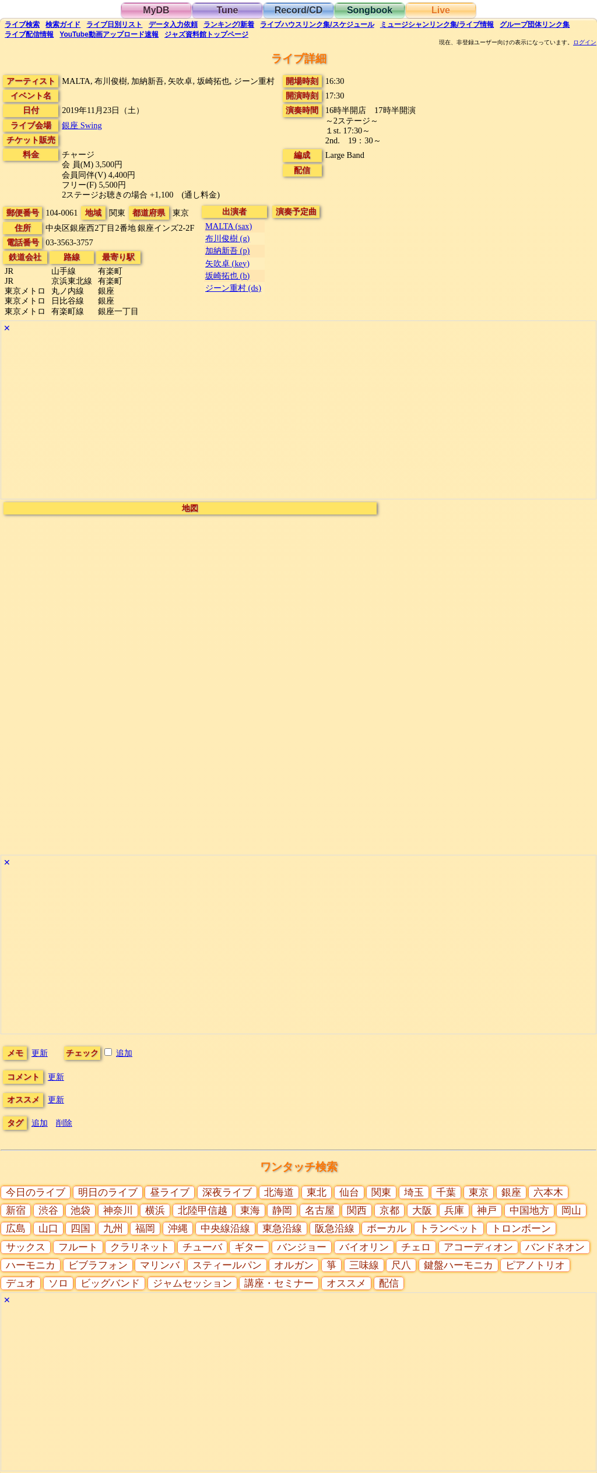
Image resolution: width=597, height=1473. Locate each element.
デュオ (21, 1283)
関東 (381, 1192)
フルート (78, 1247)
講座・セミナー (279, 1283)
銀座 (511, 1192)
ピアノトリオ (535, 1265)
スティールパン (227, 1265)
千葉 (446, 1192)
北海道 (279, 1192)
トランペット (449, 1228)
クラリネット (140, 1247)
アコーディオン (478, 1247)
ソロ (58, 1283)
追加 (124, 1053)
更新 (39, 1053)
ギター (249, 1247)
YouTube (109, 34)
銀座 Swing (81, 125)
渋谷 (48, 1210)
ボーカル (386, 1228)
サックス (25, 1247)
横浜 (155, 1210)
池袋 (80, 1210)
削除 (64, 1122)
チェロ (416, 1247)
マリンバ (160, 1265)
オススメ (346, 1283)
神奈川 (118, 1210)
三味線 (364, 1265)
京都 (389, 1210)
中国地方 (529, 1210)
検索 (22, 24)
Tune (227, 10)
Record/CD (299, 10)
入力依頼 (173, 24)
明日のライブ (108, 1192)
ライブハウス (317, 24)
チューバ (202, 1247)
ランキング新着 (228, 24)
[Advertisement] (298, 417)
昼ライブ (169, 1192)
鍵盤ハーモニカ (458, 1265)
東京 (479, 1192)
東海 (250, 1210)
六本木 (548, 1192)
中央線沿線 (225, 1228)
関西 (357, 1210)
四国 (80, 1228)
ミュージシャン (437, 24)
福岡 (145, 1228)
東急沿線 (282, 1228)
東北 (316, 1192)
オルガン (294, 1265)
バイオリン (364, 1247)
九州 (113, 1228)
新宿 (16, 1210)
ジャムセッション (192, 1283)
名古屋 (320, 1210)
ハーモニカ (30, 1265)
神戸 (487, 1210)
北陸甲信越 (202, 1210)
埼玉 (414, 1192)
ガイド (62, 24)
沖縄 (178, 1228)
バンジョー (301, 1247)
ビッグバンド (110, 1283)
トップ (206, 34)
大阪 (422, 1210)
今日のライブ (35, 1192)
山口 (48, 1228)
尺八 (401, 1265)
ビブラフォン (98, 1265)
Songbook (369, 10)
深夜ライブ (227, 1192)
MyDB (156, 10)
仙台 (349, 1192)
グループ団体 (535, 24)
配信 (29, 34)
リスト (114, 24)
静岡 (282, 1210)
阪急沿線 (334, 1228)
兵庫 (454, 1210)
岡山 (571, 1210)
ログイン (584, 42)
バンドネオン (555, 1247)
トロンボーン (521, 1228)
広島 (16, 1228)
